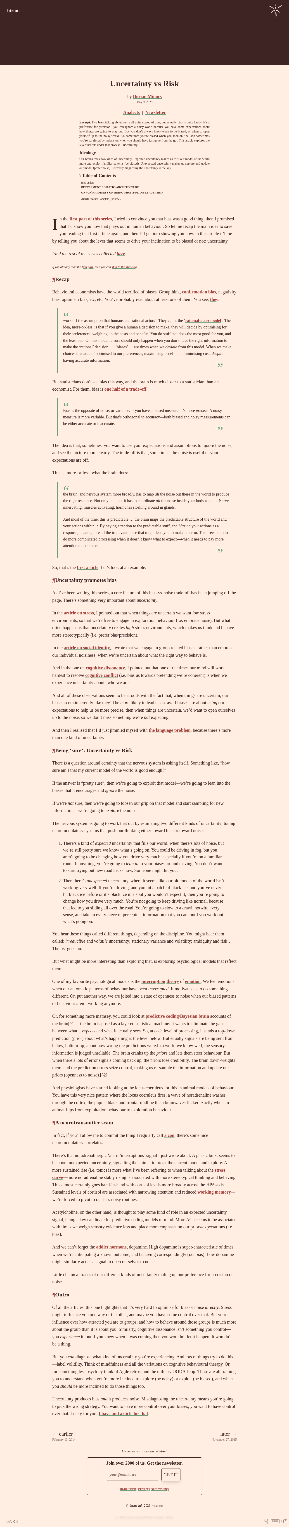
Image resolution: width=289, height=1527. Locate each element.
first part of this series (90, 218)
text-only (158, 1505)
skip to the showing (124, 267)
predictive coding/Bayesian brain (177, 1016)
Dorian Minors (147, 96)
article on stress (79, 612)
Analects (131, 112)
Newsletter (155, 112)
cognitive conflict (101, 675)
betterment (91, 187)
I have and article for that (123, 1413)
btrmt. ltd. (136, 1505)
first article (87, 567)
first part (87, 267)
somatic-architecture (120, 187)
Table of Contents (97, 175)
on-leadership (151, 192)
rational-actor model (203, 320)
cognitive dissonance (105, 667)
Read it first (128, 1489)
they (214, 299)
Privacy (143, 1489)
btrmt (162, 1451)
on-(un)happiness (94, 192)
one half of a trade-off (125, 389)
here (121, 253)
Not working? (160, 1489)
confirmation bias (199, 291)
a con (169, 1135)
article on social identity (87, 647)
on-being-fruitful (124, 192)
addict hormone (111, 1246)
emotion (193, 981)
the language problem (170, 730)
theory (172, 981)
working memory (214, 1192)
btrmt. (13, 10)
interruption (153, 981)
